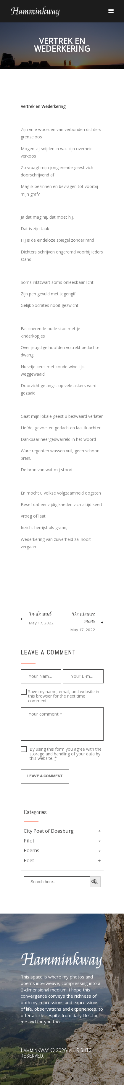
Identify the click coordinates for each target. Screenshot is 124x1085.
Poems (31, 850)
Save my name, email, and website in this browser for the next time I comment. (63, 696)
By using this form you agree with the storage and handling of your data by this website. (66, 753)
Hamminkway (35, 1050)
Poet (29, 860)
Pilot (29, 840)
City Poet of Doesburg (49, 830)
